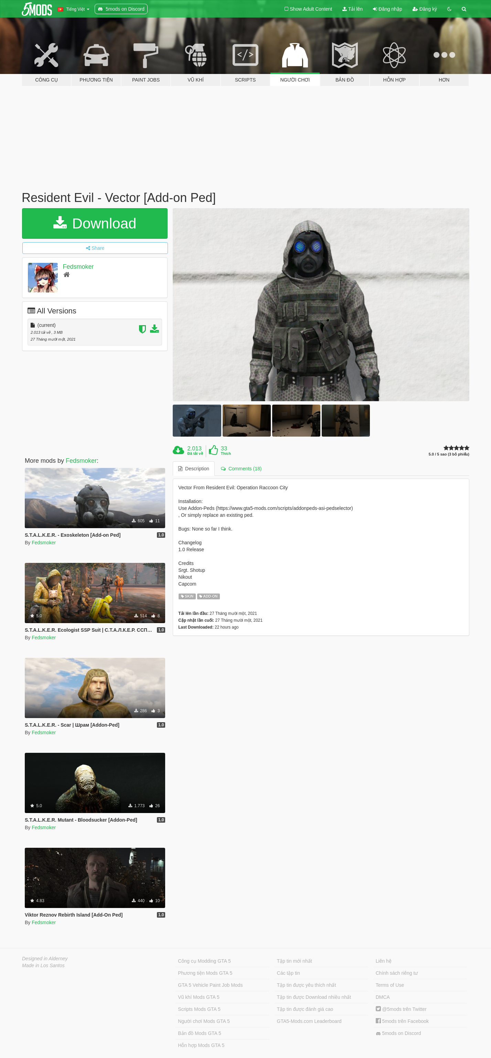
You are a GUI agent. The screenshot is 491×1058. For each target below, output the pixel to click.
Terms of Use (390, 985)
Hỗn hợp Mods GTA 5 (201, 1045)
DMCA (383, 997)
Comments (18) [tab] (241, 468)
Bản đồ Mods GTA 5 (199, 1033)
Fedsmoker (78, 266)
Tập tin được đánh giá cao (305, 1009)
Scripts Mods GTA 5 (199, 1009)
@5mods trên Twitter (401, 1009)
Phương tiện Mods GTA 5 (205, 973)
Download (94, 223)
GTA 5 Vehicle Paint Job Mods (210, 985)
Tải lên (352, 9)
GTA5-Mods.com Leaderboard (309, 1021)
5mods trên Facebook (402, 1021)
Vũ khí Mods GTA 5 (198, 997)
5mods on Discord (398, 1033)
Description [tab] (193, 468)
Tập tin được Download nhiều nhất (314, 997)
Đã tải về (195, 453)
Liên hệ (384, 961)
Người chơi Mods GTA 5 (204, 1021)
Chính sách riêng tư (397, 973)
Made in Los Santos (43, 965)
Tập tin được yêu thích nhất (306, 985)
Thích (226, 453)
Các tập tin (288, 973)
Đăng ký (425, 9)
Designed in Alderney (45, 958)
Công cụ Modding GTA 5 (204, 961)
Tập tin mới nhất (294, 961)
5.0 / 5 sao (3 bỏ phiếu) (449, 454)
